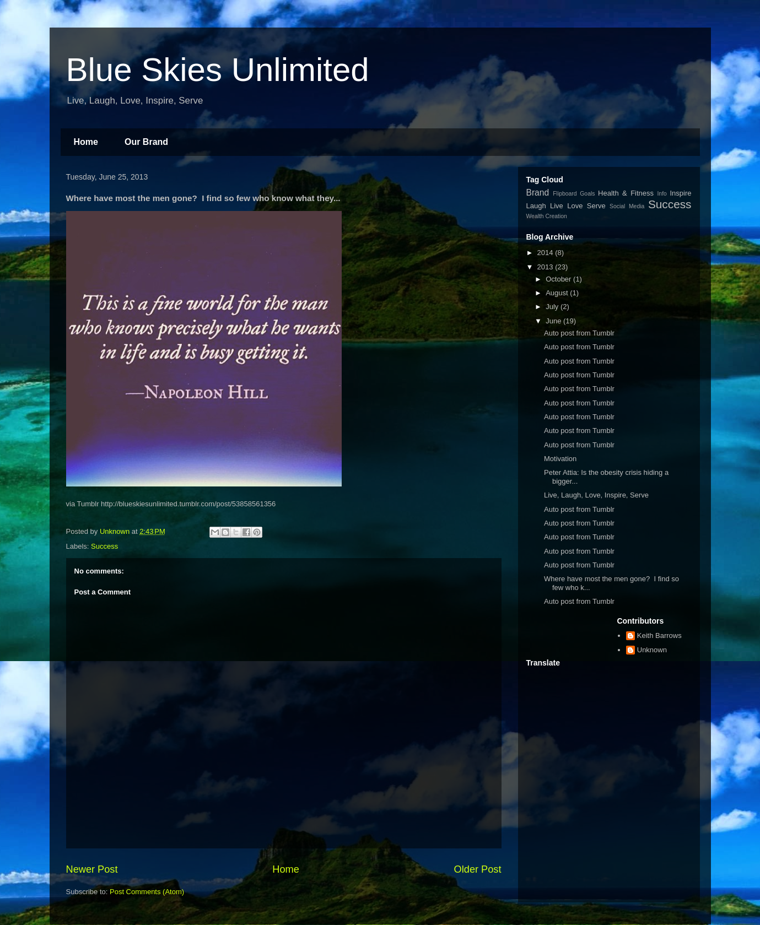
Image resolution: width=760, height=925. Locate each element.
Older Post (478, 869)
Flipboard (564, 194)
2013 (546, 267)
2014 (546, 252)
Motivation (560, 459)
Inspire (681, 193)
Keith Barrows (659, 635)
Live (556, 206)
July (553, 306)
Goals (587, 194)
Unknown (652, 650)
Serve (596, 206)
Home (86, 142)
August (558, 293)
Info (661, 194)
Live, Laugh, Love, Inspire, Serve (596, 495)
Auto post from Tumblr (579, 333)
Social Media (627, 206)
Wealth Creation (546, 216)
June (554, 321)
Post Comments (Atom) (147, 892)
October (559, 279)
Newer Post (92, 869)
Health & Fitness (626, 193)
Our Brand (146, 142)
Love (575, 206)
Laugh (536, 206)
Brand (537, 192)
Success (104, 546)
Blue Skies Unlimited (217, 69)
